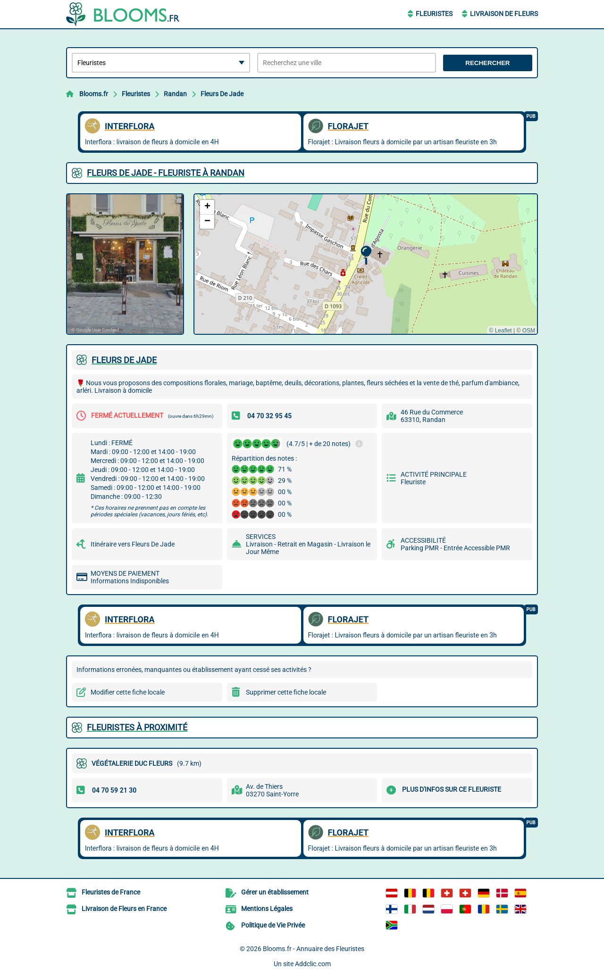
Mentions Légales (267, 908)
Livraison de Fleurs (504, 13)
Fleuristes (434, 13)
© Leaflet (500, 330)
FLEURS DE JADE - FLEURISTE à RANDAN (165, 173)
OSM (528, 330)
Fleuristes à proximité (137, 727)
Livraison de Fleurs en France (124, 908)
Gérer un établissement (275, 892)
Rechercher (487, 62)
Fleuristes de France (111, 892)
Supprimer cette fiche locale (286, 692)
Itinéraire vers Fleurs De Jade (133, 544)
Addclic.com (313, 964)
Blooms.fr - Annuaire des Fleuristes (313, 948)
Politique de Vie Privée (273, 925)
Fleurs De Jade (222, 94)
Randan (175, 94)
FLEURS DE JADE (124, 360)
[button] (366, 255)
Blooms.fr (93, 94)
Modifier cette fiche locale (128, 692)
